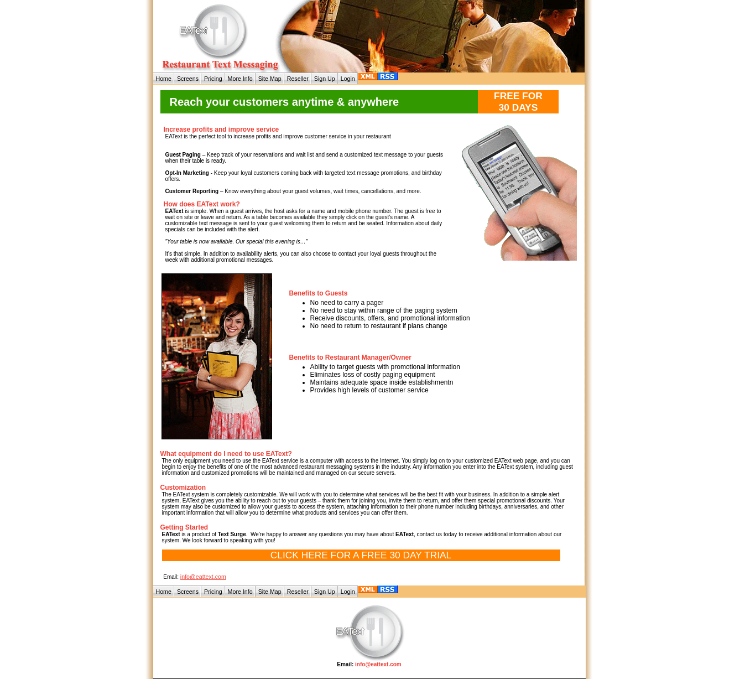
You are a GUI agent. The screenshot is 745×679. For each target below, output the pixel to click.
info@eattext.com (203, 576)
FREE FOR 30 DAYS (518, 101)
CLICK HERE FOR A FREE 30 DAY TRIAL (360, 555)
